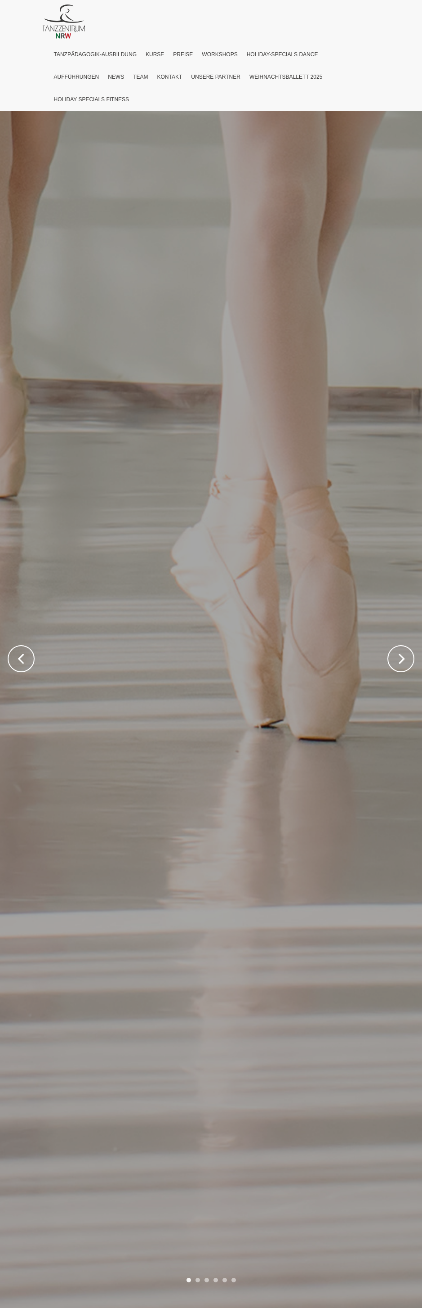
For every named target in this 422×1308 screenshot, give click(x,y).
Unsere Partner (215, 77)
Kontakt (169, 77)
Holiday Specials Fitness (91, 99)
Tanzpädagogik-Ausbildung (95, 54)
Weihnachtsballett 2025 (286, 77)
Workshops (219, 54)
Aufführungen (76, 77)
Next (400, 658)
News (116, 77)
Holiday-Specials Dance (282, 54)
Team (140, 77)
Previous (21, 658)
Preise (183, 54)
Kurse (155, 54)
